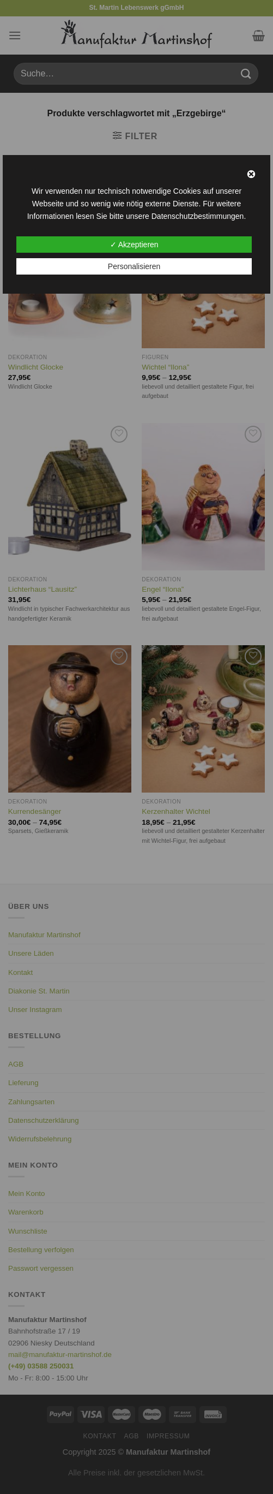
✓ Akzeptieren (134, 244)
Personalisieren (134, 266)
